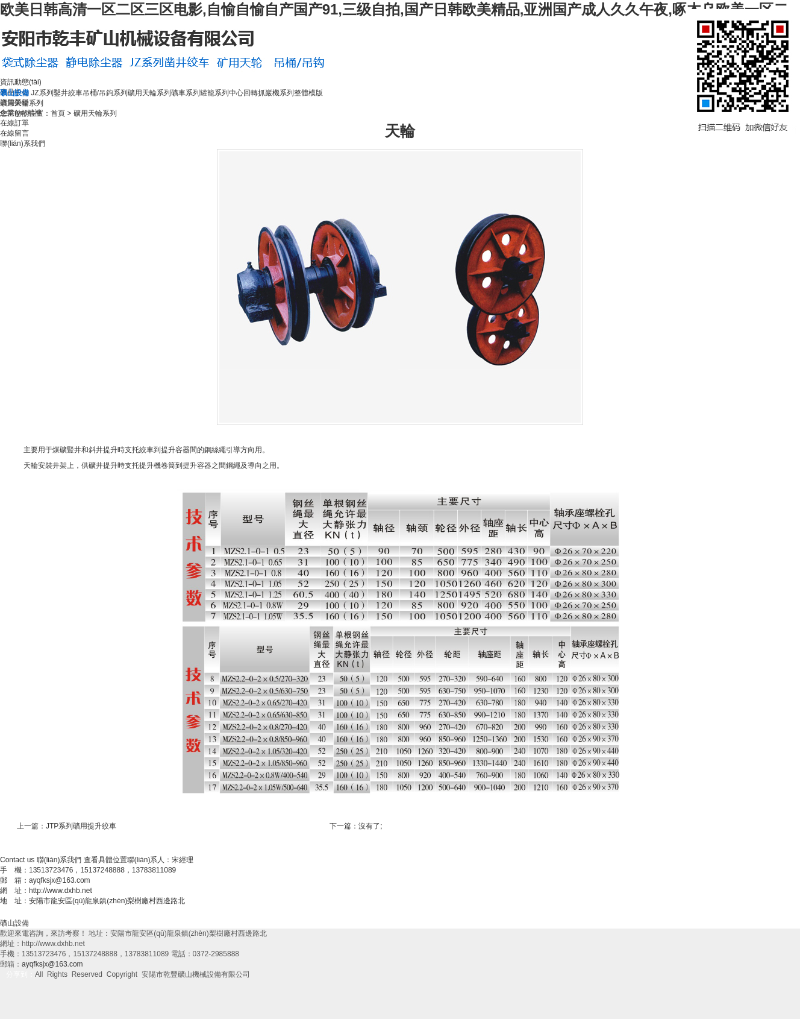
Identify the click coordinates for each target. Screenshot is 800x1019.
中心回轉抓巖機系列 (261, 93)
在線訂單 (14, 123)
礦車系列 (185, 93)
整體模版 (308, 93)
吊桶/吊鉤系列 (105, 93)
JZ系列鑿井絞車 (56, 93)
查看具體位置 (105, 860)
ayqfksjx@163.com (59, 880)
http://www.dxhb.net (60, 890)
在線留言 (14, 133)
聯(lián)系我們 (22, 143)
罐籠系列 (214, 93)
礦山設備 (14, 923)
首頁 (58, 113)
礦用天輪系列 (149, 93)
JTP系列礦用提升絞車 (81, 826)
